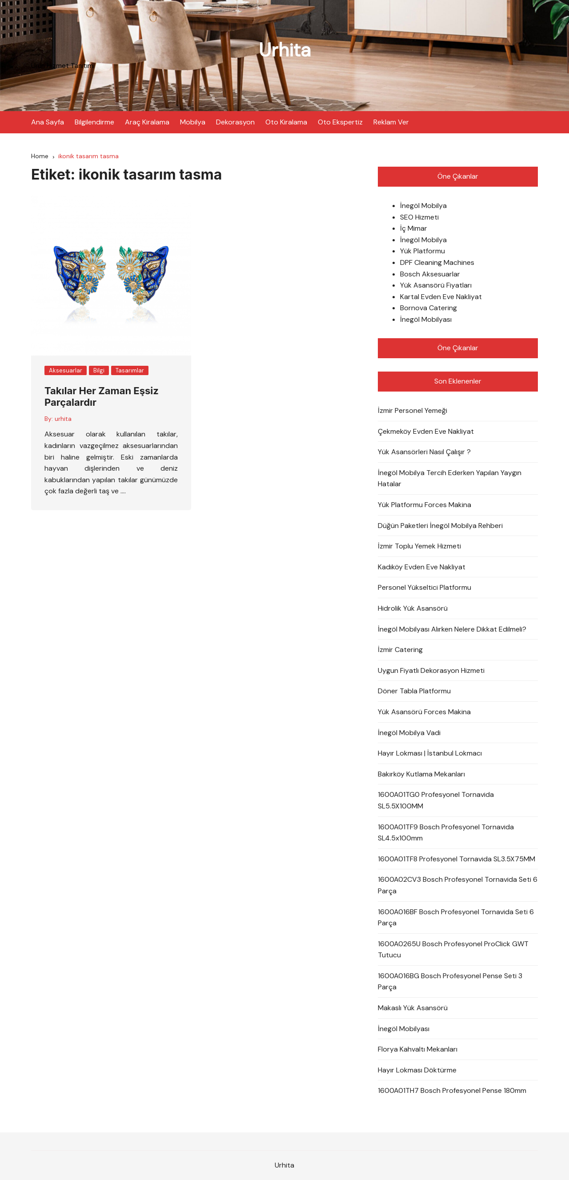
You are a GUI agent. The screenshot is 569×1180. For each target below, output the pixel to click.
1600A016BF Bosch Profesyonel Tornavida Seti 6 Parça (456, 917)
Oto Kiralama (286, 122)
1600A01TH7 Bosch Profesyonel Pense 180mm (452, 1090)
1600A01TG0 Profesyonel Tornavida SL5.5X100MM (436, 800)
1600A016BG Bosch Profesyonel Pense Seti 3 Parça (450, 981)
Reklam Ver (391, 122)
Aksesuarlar (65, 370)
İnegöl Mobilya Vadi (409, 732)
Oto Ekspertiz (340, 122)
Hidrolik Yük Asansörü (413, 608)
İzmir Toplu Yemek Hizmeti (419, 546)
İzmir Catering (400, 649)
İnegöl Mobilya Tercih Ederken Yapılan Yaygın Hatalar (449, 478)
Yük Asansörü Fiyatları (436, 285)
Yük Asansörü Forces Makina (424, 711)
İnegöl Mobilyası (426, 319)
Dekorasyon (235, 122)
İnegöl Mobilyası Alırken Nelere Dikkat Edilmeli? (452, 629)
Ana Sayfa (47, 122)
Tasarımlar (130, 370)
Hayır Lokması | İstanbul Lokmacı (430, 753)
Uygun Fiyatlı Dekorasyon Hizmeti (431, 670)
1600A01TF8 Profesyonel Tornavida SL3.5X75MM (456, 859)
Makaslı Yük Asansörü (413, 1007)
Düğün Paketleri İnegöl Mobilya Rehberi (440, 525)
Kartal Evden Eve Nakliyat (441, 296)
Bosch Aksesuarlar (430, 274)
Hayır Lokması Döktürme (417, 1070)
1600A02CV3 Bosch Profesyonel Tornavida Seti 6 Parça (457, 885)
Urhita (285, 50)
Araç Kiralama (147, 122)
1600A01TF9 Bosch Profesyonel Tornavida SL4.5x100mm (446, 832)
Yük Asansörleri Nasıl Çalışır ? (424, 451)
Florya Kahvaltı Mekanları (417, 1049)
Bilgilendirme (94, 122)
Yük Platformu (422, 251)
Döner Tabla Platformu (414, 691)
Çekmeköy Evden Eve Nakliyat (426, 431)
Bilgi (98, 370)
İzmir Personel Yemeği (412, 410)
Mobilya (192, 122)
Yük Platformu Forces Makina (424, 504)
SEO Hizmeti (419, 217)
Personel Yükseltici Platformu (424, 587)
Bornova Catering (428, 307)
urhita (63, 419)
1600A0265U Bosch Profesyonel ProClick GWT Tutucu (453, 949)
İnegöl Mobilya (423, 205)
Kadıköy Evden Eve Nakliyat (421, 567)
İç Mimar (413, 228)
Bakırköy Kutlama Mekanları (421, 774)
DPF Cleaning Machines (437, 262)
